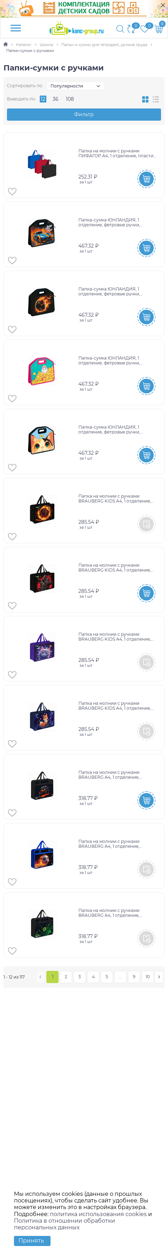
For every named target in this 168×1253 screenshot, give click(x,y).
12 (43, 99)
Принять (31, 1240)
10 (148, 976)
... (120, 976)
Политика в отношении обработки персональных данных (64, 1224)
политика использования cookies (98, 1214)
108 (70, 99)
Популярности (67, 86)
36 (56, 99)
